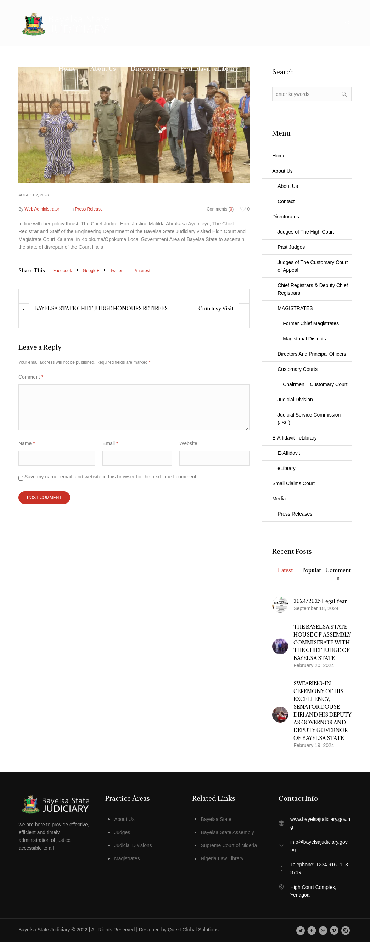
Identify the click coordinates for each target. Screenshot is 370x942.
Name (26, 443)
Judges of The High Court (306, 232)
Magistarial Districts (304, 338)
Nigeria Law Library (222, 858)
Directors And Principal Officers (312, 354)
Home (278, 156)
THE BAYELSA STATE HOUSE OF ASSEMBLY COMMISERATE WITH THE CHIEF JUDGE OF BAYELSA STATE (322, 642)
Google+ (91, 270)
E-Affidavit (289, 453)
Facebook (62, 270)
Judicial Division (295, 399)
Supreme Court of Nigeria (229, 845)
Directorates (285, 216)
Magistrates (127, 858)
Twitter (116, 270)
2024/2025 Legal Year (320, 601)
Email (110, 443)
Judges (122, 832)
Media (279, 498)
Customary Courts (298, 369)
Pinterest (142, 270)
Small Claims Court (293, 483)
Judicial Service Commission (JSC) (309, 418)
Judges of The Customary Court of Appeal (313, 266)
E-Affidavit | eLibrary (294, 438)
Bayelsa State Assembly (227, 832)
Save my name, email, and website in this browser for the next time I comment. (111, 476)
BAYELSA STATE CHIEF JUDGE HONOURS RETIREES (101, 308)
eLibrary (287, 468)
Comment (30, 377)
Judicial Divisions (133, 845)
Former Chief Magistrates (311, 323)
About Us (282, 171)
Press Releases (295, 514)
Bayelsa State (216, 819)
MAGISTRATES (295, 308)
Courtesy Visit (216, 308)
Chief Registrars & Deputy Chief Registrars (313, 289)
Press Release (89, 209)
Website (188, 443)
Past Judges (291, 247)
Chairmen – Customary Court (315, 384)
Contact (286, 201)
